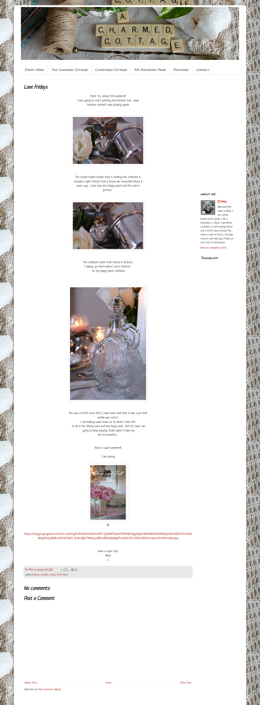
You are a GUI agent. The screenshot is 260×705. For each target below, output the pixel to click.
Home (108, 682)
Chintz (52, 575)
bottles (35, 575)
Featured (181, 69)
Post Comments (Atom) (49, 689)
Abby (224, 201)
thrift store (62, 575)
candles (44, 575)
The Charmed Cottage (69, 69)
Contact (202, 69)
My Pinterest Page (150, 69)
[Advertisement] (217, 133)
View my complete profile (213, 247)
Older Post (185, 682)
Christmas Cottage (111, 69)
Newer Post (31, 682)
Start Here (34, 69)
